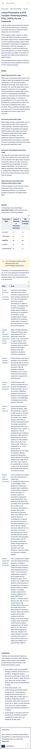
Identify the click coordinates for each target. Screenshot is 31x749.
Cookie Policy (5, 741)
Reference (25, 8)
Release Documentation (15, 8)
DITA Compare (10, 3)
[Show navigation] (27, 745)
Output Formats (13, 39)
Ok (3, 746)
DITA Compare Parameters (10, 65)
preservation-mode (9, 62)
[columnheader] (6, 223)
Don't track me (10, 746)
